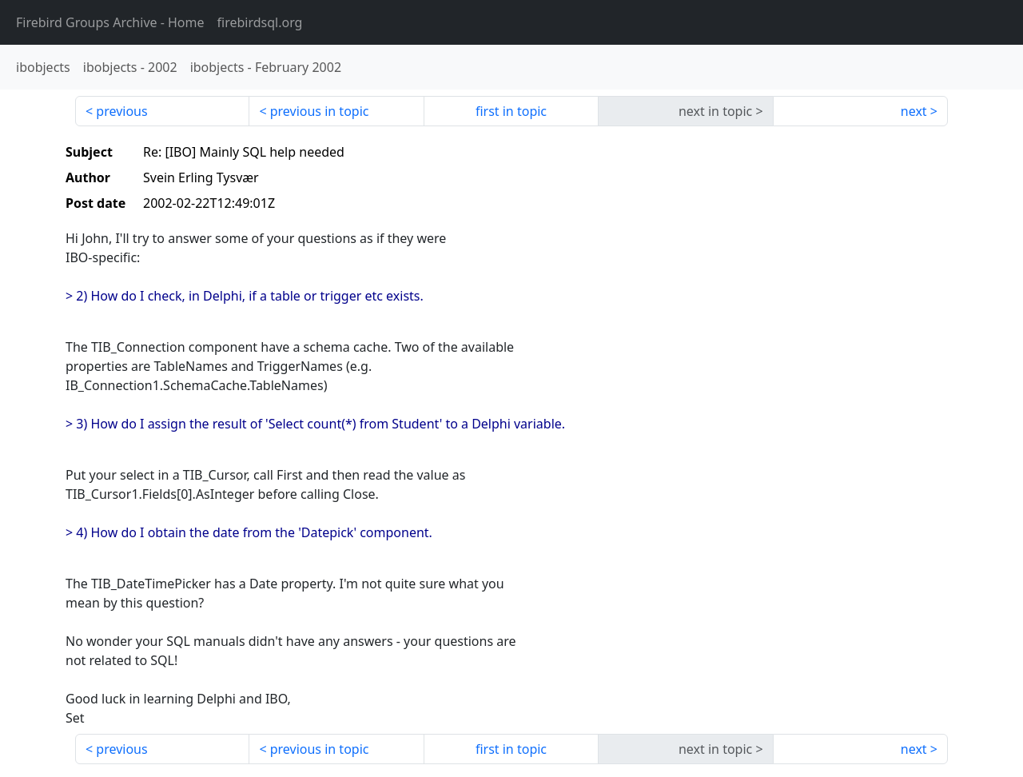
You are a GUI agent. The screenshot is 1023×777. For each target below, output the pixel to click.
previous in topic (319, 111)
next (914, 111)
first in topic (511, 111)
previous (121, 111)
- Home (110, 22)
